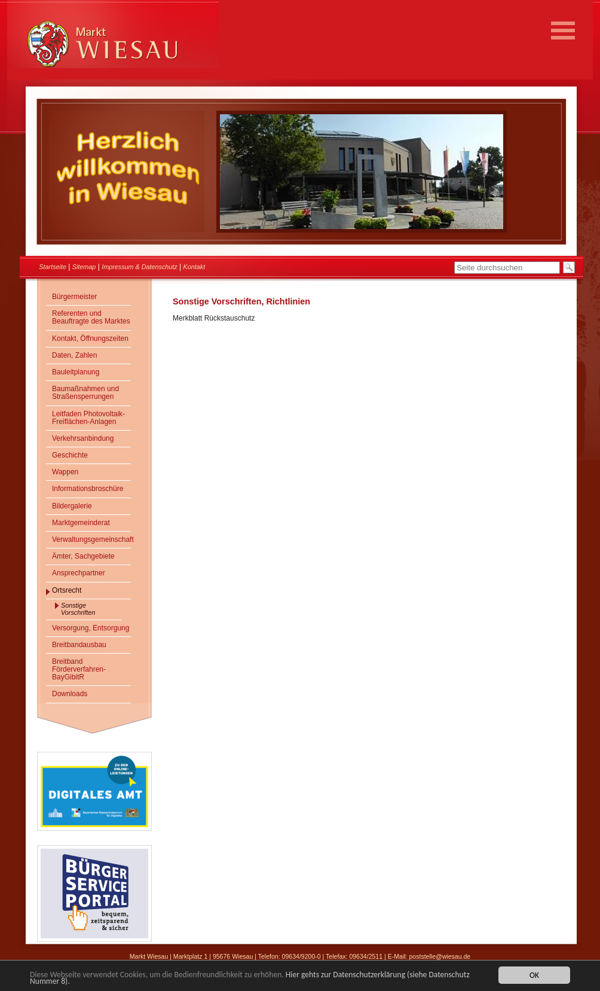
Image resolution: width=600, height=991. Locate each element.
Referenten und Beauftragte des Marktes (91, 317)
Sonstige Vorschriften (78, 609)
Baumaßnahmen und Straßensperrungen (85, 393)
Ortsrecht (66, 590)
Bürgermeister (74, 296)
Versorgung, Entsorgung (90, 628)
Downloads (69, 694)
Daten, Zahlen (74, 355)
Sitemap (84, 266)
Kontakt (194, 266)
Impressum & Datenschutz (139, 266)
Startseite (52, 266)
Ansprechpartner (78, 573)
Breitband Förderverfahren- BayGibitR (79, 669)
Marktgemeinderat (81, 523)
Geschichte (70, 455)
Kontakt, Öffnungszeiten (90, 338)
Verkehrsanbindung (83, 438)
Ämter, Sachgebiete (83, 556)
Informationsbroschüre (87, 488)
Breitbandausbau (79, 645)
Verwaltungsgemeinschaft (91, 539)
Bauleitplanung (75, 372)
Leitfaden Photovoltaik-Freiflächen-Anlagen (88, 418)
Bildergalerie (72, 506)
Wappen (65, 472)
